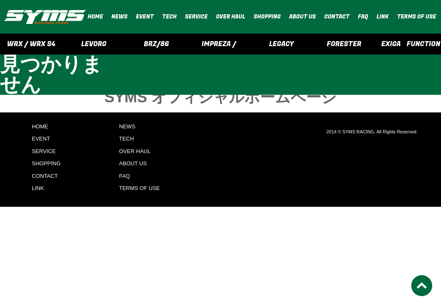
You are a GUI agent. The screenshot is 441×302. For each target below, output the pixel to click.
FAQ (363, 17)
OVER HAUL (230, 17)
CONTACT (337, 17)
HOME (95, 17)
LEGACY (281, 44)
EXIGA (391, 44)
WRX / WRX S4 (31, 44)
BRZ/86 (156, 44)
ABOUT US (302, 17)
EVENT (145, 17)
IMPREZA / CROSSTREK (219, 47)
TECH (169, 17)
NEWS (119, 17)
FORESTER (344, 44)
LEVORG (93, 44)
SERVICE (196, 17)
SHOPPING (267, 17)
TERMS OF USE (416, 17)
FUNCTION (423, 44)
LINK (382, 17)
